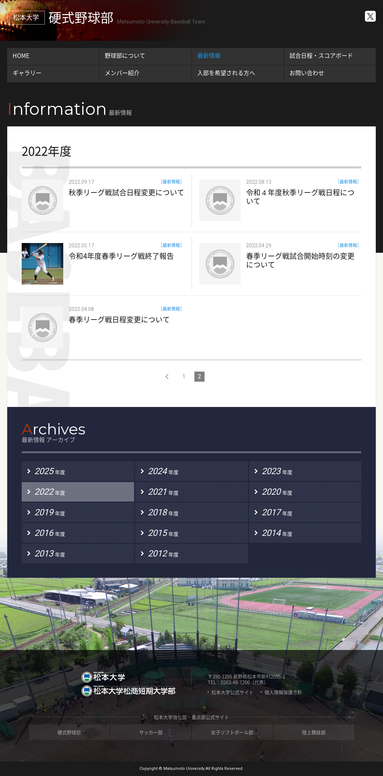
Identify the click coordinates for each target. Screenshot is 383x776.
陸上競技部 (314, 732)
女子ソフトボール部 (232, 732)
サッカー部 (151, 732)
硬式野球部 (69, 732)
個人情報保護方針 (283, 692)
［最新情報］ (171, 181)
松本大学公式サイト (232, 692)
